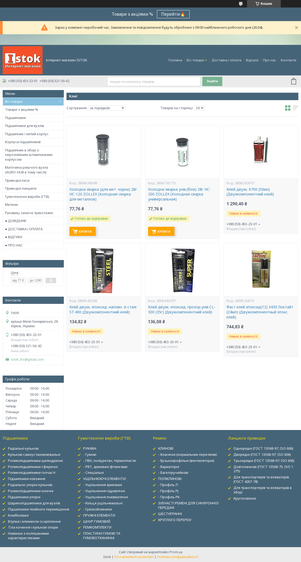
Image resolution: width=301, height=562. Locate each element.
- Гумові (89, 454)
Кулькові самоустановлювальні (34, 454)
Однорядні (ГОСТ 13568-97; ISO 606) (263, 448)
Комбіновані (18, 515)
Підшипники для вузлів (24, 125)
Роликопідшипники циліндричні (35, 460)
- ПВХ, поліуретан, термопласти (109, 460)
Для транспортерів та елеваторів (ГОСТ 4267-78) (261, 479)
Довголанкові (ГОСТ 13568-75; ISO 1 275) (263, 469)
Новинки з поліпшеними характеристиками (28, 535)
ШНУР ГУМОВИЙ (96, 521)
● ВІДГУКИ (13, 237)
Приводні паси (17, 180)
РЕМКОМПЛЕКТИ (97, 527)
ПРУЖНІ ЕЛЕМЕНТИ (99, 515)
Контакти (288, 60)
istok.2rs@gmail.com (27, 359)
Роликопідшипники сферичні (33, 466)
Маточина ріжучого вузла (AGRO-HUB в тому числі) (26, 169)
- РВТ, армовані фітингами (105, 466)
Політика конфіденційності (177, 557)
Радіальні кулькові (23, 448)
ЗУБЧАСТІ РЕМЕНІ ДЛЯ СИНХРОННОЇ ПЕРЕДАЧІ (188, 505)
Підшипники (15, 117)
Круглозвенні (244, 498)
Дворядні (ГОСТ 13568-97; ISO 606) (262, 454)
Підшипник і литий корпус (27, 133)
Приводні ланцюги (20, 188)
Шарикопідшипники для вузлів (34, 503)
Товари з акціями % (21, 109)
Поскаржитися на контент (134, 557)
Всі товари (195, 60)
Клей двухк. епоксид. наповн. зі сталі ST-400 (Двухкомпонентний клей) (102, 309)
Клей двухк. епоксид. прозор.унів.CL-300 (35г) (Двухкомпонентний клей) (181, 309)
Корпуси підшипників (23, 141)
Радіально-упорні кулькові (30, 484)
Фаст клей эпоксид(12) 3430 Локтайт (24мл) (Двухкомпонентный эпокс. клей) (260, 312)
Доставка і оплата (226, 60)
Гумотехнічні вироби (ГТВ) (27, 196)
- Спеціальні (93, 472)
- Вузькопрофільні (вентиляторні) (186, 460)
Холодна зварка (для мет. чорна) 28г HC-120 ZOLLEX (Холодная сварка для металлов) (103, 194)
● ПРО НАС (14, 245)
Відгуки (252, 60)
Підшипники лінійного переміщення (38, 509)
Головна (175, 60)
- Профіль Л (168, 484)
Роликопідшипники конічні (30, 490)
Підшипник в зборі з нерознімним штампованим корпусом (28, 155)
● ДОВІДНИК (15, 220)
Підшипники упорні (24, 497)
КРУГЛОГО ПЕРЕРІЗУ (174, 519)
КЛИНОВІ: (166, 448)
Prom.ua (176, 552)
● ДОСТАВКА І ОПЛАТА (24, 229)
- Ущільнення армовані (102, 484)
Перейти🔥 (173, 14)
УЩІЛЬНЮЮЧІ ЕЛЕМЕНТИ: (104, 478)
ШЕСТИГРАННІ (170, 513)
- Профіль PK (169, 497)
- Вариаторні (168, 466)
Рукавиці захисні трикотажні (29, 212)
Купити (85, 231)
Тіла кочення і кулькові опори (33, 527)
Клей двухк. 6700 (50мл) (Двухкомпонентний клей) (250, 192)
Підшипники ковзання (26, 478)
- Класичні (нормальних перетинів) (187, 454)
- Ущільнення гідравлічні (104, 490)
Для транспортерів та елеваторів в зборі (262, 490)
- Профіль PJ (168, 490)
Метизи (11, 204)
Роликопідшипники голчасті (31, 472)
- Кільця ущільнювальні (103, 503)
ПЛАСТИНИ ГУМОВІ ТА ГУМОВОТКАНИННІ (101, 535)
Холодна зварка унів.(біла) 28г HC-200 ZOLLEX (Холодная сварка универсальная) (179, 194)
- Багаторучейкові (173, 472)
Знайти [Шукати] (212, 81)
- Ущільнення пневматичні (105, 497)
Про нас (269, 60)
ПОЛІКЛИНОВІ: (170, 478)
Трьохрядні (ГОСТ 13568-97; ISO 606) (263, 460)
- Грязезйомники (97, 509)
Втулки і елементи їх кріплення (34, 521)
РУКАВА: (90, 448)
